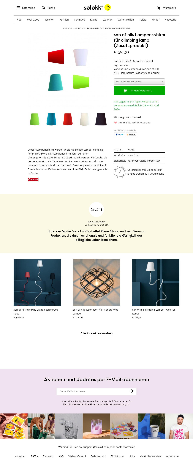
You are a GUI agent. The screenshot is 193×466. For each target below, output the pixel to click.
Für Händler (118, 456)
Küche (93, 19)
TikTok (34, 456)
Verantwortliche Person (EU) (143, 161)
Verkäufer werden (150, 456)
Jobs (132, 456)
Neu (19, 19)
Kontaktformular (125, 447)
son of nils (153, 69)
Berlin (102, 221)
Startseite (67, 28)
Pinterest (48, 456)
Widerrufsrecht (77, 456)
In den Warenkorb (141, 90)
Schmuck (79, 19)
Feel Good (33, 19)
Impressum (172, 456)
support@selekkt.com (96, 447)
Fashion (64, 19)
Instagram (20, 456)
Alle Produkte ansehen (97, 333)
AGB (61, 456)
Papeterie (170, 19)
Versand (124, 65)
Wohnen (107, 19)
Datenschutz (98, 456)
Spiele (142, 19)
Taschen (49, 19)
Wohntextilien (126, 19)
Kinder (156, 19)
